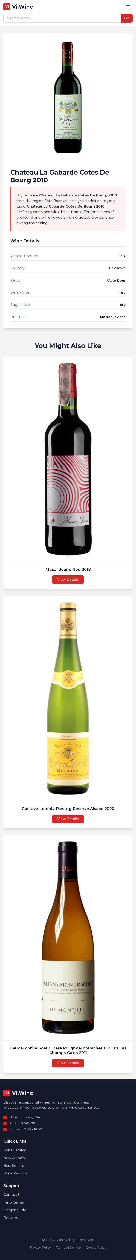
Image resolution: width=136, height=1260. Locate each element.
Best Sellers (13, 1166)
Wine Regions (15, 1173)
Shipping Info (14, 1210)
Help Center (14, 1202)
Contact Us (12, 1195)
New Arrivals (14, 1158)
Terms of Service (68, 1248)
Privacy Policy (40, 1248)
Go (126, 18)
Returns (10, 1218)
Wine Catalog (15, 1150)
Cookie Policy (96, 1248)
